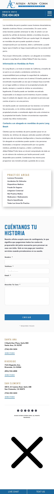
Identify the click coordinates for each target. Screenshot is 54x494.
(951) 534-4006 (11, 371)
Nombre (9, 257)
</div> (14, 487)
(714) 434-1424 (10, 15)
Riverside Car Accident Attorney (27, 419)
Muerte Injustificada (15, 200)
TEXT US (40, 491)
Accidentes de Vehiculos (16, 181)
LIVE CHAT (13, 491)
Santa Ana (11, 339)
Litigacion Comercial (15, 191)
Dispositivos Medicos (15, 184)
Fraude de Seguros (14, 187)
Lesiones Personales (15, 178)
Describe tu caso (12, 284)
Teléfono (9, 266)
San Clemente (13, 383)
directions (10, 375)
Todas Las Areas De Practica (18, 203)
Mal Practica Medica (15, 194)
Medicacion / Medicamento (17, 197)
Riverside (10, 361)
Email (8, 275)
